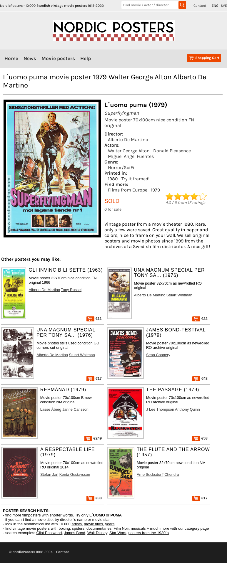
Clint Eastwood (49, 533)
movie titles (93, 524)
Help (85, 58)
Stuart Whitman (179, 295)
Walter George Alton (129, 150)
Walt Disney (97, 533)
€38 (94, 498)
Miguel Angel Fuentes (131, 156)
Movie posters (58, 58)
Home (11, 58)
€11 (94, 318)
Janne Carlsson (75, 409)
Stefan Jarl (49, 474)
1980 (113, 178)
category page (197, 528)
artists (76, 524)
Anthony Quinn (187, 409)
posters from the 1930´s (148, 533)
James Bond (74, 533)
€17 (94, 378)
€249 (93, 438)
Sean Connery (158, 355)
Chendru (171, 474)
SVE (224, 6)
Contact (199, 6)
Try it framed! (135, 178)
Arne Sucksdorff (150, 474)
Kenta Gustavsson (74, 474)
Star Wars (117, 533)
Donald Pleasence (172, 150)
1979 (155, 190)
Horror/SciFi (121, 167)
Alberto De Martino (128, 139)
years (110, 524)
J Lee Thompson (160, 409)
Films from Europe (127, 190)
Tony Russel (71, 290)
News (30, 58)
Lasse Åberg (50, 409)
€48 (200, 378)
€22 (200, 318)
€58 (200, 438)
